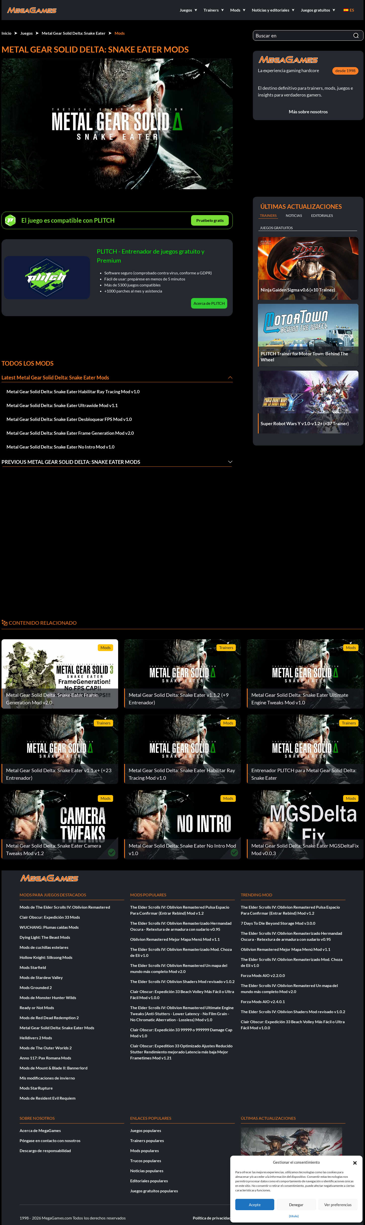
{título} (294, 1216)
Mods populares (144, 1150)
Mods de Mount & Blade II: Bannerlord (53, 1067)
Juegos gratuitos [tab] (276, 228)
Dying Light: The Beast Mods (45, 937)
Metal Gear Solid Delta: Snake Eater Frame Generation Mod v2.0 (70, 433)
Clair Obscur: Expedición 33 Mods (50, 917)
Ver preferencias (338, 1204)
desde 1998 (345, 70)
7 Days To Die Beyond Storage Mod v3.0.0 (278, 923)
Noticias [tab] (294, 215)
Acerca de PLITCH (209, 303)
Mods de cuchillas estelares (44, 947)
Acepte (255, 1204)
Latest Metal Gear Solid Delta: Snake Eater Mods (55, 377)
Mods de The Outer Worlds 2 (46, 1047)
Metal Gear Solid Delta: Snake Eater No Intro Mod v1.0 (60, 447)
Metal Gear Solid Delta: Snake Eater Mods (57, 1027)
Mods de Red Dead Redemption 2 (49, 1017)
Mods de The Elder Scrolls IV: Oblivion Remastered (65, 907)
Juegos (26, 33)
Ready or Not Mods (37, 1007)
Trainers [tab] (268, 215)
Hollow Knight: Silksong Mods (46, 957)
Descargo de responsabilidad (45, 1150)
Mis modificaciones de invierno (47, 1077)
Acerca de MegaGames (40, 1130)
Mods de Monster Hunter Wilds (48, 997)
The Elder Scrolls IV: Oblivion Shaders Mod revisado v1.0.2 (182, 981)
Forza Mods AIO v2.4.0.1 (263, 1001)
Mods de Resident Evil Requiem (47, 1098)
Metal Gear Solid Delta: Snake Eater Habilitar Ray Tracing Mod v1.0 (73, 391)
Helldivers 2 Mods (36, 1037)
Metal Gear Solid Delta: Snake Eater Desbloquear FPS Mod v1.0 (69, 419)
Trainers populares (147, 1140)
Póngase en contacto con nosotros (50, 1140)
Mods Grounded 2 (36, 987)
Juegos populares (145, 1130)
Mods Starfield (33, 967)
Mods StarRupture (36, 1088)
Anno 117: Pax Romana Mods (45, 1057)
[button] (354, 1162)
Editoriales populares (149, 1180)
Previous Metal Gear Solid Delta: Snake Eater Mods (71, 462)
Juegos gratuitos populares (154, 1190)
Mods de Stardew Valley (41, 977)
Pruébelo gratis (210, 220)
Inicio (6, 33)
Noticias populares (146, 1170)
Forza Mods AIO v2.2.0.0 (263, 975)
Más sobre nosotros (308, 111)
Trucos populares (145, 1160)
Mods (120, 33)
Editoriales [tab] (322, 215)
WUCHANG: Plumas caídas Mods (49, 927)
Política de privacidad (212, 1217)
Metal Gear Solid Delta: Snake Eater (74, 33)
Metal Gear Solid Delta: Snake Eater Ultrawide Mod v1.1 (62, 405)
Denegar (296, 1204)
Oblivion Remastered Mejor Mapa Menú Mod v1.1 (175, 939)
